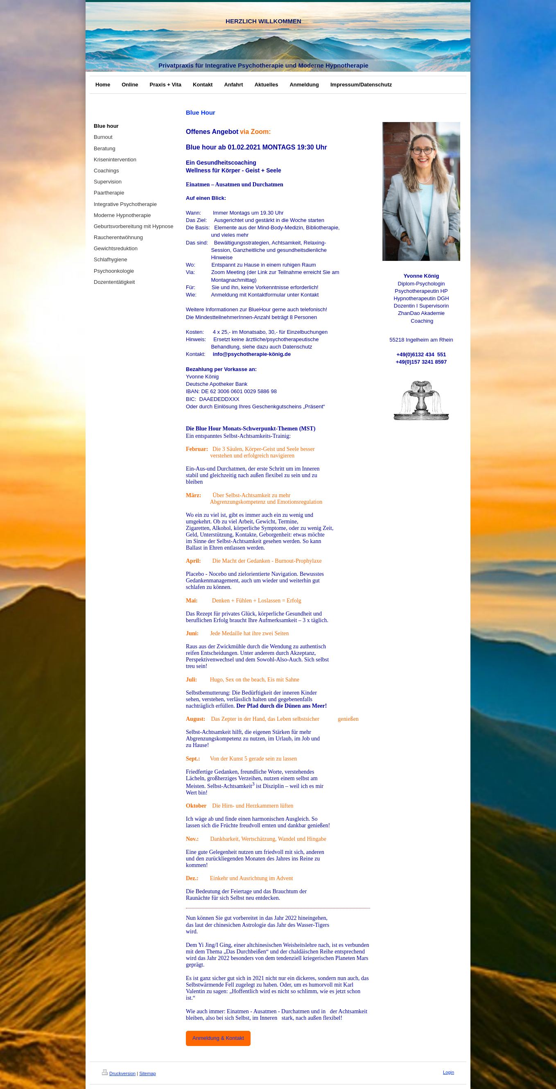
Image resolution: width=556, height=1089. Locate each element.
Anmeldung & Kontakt (218, 1038)
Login (448, 1072)
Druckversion (119, 1073)
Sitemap (147, 1073)
